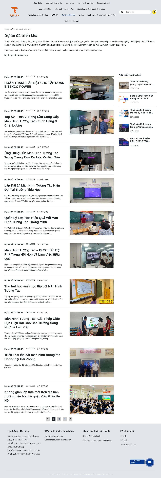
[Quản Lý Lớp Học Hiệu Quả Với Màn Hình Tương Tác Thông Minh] (34, 220)
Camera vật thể (103, 3)
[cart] (154, 12)
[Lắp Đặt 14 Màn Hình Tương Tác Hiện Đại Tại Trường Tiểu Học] (34, 187)
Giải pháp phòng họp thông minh (91, 9)
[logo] (14, 12)
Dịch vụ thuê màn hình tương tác (101, 15)
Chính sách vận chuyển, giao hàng (97, 440)
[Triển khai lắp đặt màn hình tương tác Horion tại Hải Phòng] (34, 357)
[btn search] (122, 12)
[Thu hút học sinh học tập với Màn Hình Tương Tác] (34, 288)
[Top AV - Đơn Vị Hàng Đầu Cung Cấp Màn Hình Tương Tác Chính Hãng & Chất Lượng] (34, 121)
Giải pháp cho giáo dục (38, 15)
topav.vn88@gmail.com (61, 440)
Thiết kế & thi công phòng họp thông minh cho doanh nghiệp (141, 84)
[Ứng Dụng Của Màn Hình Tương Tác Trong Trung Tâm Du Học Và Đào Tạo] (34, 155)
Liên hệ (123, 436)
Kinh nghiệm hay (72, 21)
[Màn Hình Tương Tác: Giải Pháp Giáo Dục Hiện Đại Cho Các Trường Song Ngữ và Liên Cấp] (34, 322)
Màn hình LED (45, 9)
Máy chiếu (70, 3)
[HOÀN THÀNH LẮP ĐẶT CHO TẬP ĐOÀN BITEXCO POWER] (34, 84)
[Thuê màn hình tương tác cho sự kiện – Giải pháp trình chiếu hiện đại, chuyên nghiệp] (124, 114)
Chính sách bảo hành (91, 436)
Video (81, 15)
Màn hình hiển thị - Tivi (63, 9)
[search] (135, 12)
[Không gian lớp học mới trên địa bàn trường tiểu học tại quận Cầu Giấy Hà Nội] (34, 396)
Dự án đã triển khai (14, 77)
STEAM (54, 15)
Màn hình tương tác (54, 3)
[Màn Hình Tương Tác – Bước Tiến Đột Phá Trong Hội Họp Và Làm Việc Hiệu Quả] (34, 254)
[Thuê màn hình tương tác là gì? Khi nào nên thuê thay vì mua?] (124, 128)
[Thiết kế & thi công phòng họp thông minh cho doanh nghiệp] (124, 85)
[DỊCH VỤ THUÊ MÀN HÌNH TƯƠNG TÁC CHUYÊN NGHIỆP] (124, 142)
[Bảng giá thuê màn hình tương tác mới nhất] (124, 100)
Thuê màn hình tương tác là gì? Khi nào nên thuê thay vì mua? (140, 127)
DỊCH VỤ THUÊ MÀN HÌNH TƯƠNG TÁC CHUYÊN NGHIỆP (140, 141)
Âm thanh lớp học (85, 3)
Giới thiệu (38, 3)
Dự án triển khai (68, 15)
